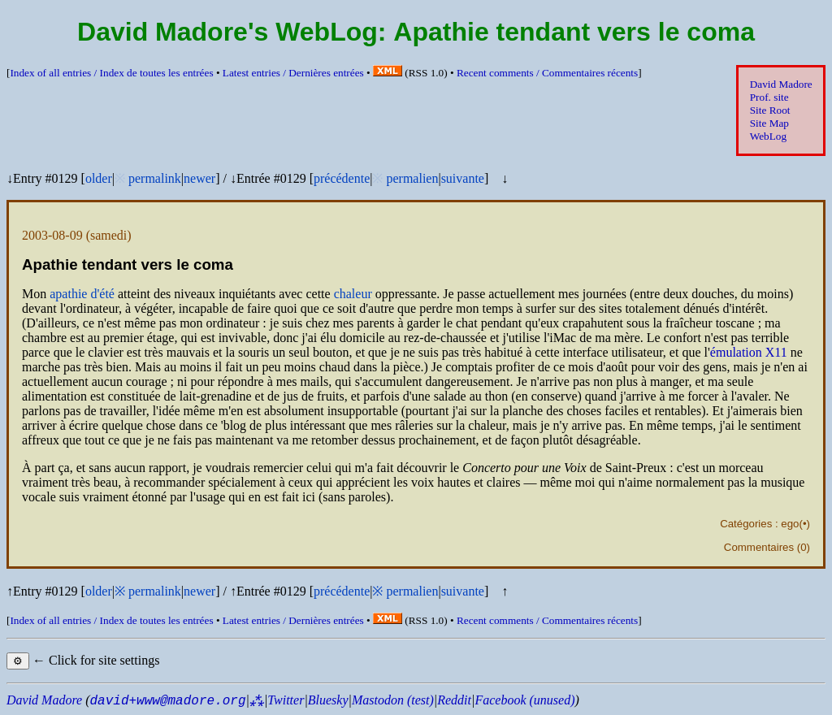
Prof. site (769, 97)
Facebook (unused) (524, 700)
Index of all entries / (111, 73)
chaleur (353, 294)
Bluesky (328, 700)
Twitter (285, 700)
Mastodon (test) (393, 700)
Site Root (770, 110)
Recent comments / (547, 73)
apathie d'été (82, 294)
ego (790, 524)
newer (199, 178)
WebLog (768, 136)
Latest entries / (293, 73)
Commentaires (759, 547)
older (98, 178)
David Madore (781, 84)
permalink (154, 178)
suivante (462, 178)
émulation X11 (748, 352)
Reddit (454, 700)
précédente (342, 178)
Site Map (769, 123)
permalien (412, 178)
